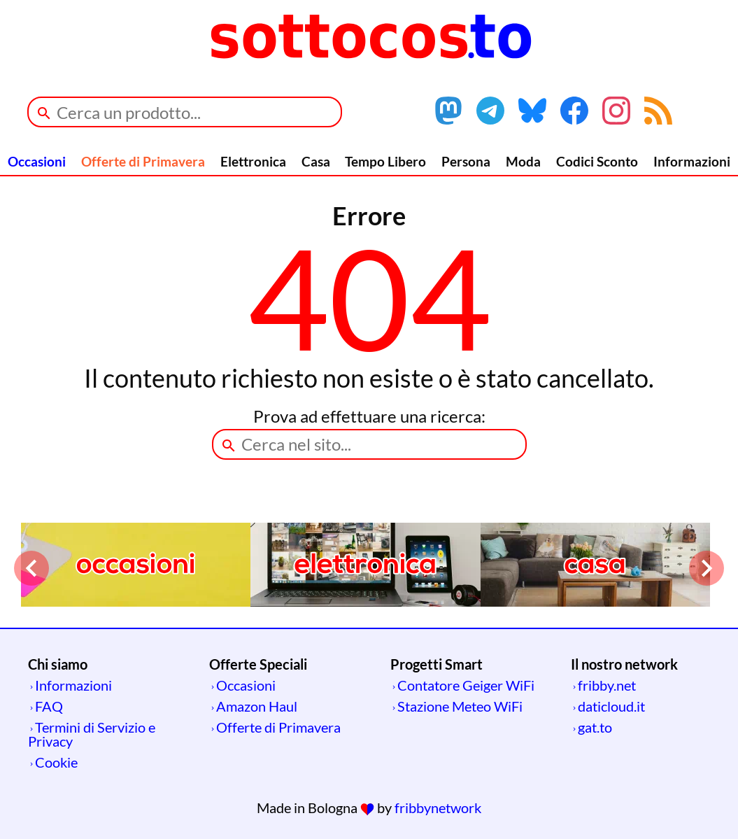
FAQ (49, 706)
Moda (523, 161)
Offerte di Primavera (143, 161)
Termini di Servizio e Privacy (91, 734)
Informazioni (691, 161)
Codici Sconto (597, 161)
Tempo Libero (385, 161)
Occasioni (37, 161)
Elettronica (253, 161)
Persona (465, 161)
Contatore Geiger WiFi (465, 685)
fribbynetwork (438, 807)
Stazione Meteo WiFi (460, 706)
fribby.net (607, 685)
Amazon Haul (256, 706)
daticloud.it (611, 706)
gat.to (595, 727)
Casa (315, 161)
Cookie (56, 762)
